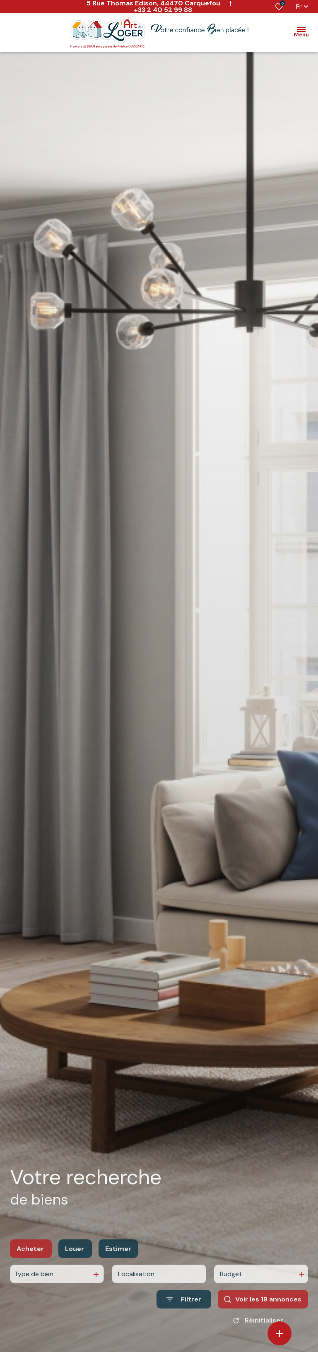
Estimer (118, 1259)
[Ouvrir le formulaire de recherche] (184, 1310)
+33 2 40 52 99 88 (163, 9)
